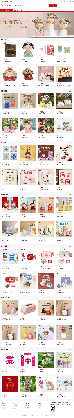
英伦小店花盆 (5, 137)
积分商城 (27, 10)
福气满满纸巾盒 (24, 344)
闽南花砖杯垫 (5, 268)
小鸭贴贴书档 (23, 240)
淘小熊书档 (41, 240)
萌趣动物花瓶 (5, 113)
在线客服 (15, 407)
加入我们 (3, 409)
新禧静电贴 (5, 371)
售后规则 (39, 405)
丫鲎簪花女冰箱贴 (43, 164)
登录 (8, 1)
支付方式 (15, 409)
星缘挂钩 (40, 396)
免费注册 (15, 405)
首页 (22, 10)
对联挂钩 (4, 396)
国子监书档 (59, 240)
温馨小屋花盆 (60, 137)
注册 (11, 1)
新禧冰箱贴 (59, 189)
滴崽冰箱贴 (23, 189)
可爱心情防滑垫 (61, 268)
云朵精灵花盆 (60, 113)
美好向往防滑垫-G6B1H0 (44, 268)
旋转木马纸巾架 (6, 320)
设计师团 (27, 405)
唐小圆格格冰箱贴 (43, 189)
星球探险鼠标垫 (61, 292)
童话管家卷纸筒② (61, 320)
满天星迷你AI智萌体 (43, 85)
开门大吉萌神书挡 (7, 216)
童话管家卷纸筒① (7, 344)
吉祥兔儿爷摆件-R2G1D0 (8, 85)
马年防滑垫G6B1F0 (7, 292)
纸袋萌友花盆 (23, 113)
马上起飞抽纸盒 (42, 320)
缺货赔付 (39, 407)
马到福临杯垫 (23, 268)
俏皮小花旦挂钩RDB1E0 (63, 396)
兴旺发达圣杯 (41, 61)
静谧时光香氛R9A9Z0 (7, 61)
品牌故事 (16, 10)
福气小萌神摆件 (24, 85)
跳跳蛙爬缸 (41, 371)
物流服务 (39, 409)
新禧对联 (22, 371)
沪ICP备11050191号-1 (33, 415)
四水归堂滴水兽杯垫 (43, 292)
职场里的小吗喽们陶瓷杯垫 (27, 292)
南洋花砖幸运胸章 (61, 61)
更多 (71, 39)
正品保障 (27, 409)
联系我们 (3, 407)
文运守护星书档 (42, 216)
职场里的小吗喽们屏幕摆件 (63, 85)
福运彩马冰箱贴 (61, 164)
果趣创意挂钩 (60, 371)
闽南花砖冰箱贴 (6, 164)
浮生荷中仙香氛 (24, 61)
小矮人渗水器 (41, 137)
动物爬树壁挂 (23, 396)
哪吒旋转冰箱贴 (24, 164)
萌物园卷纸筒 (60, 344)
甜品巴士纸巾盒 (24, 320)
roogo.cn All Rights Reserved (47, 415)
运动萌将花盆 (41, 113)
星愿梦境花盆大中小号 (26, 137)
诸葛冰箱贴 (5, 189)
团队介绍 (3, 405)
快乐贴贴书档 (60, 216)
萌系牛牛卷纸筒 (42, 344)
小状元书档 (23, 216)
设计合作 (27, 407)
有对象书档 (5, 240)
